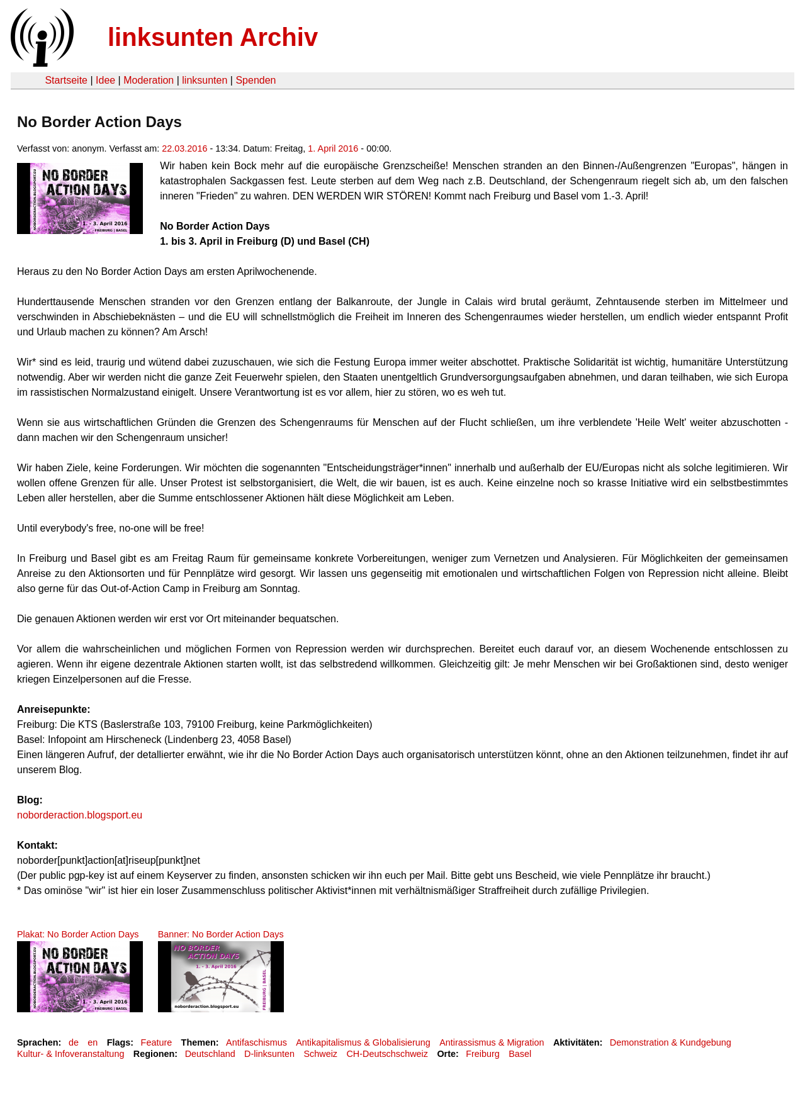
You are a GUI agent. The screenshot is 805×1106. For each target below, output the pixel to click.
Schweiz (320, 1054)
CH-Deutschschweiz (387, 1054)
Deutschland (210, 1054)
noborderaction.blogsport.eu (79, 815)
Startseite (66, 80)
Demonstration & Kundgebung (670, 1042)
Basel (520, 1054)
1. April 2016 (333, 148)
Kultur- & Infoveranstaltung (70, 1054)
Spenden (255, 80)
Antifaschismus (256, 1042)
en (92, 1042)
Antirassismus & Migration (491, 1042)
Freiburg (483, 1054)
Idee (105, 80)
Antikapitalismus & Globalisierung (363, 1042)
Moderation (148, 80)
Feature (156, 1042)
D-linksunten (269, 1054)
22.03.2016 (184, 148)
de (74, 1042)
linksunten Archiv (213, 37)
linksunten (204, 80)
